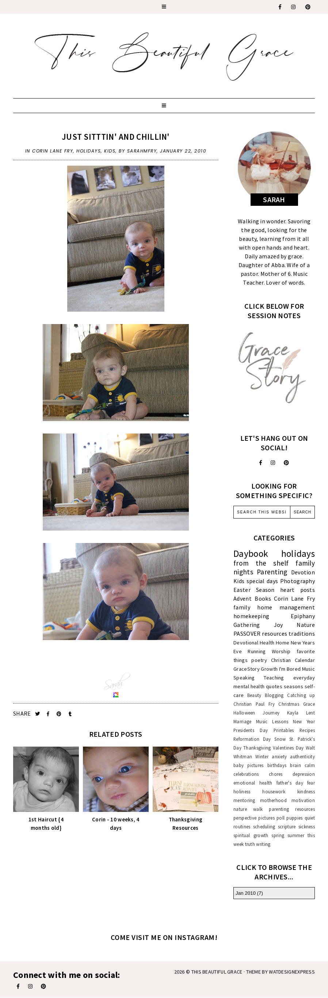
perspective (244, 818)
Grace (309, 704)
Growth (269, 669)
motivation (303, 800)
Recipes (307, 730)
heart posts (297, 589)
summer (295, 835)
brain (295, 765)
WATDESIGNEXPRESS (292, 971)
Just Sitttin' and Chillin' (116, 136)
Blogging (274, 695)
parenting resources (292, 809)
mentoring (244, 800)
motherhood (273, 800)
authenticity (302, 756)
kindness (306, 791)
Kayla (293, 713)
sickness (306, 826)
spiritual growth (250, 835)
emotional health (252, 783)
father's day (289, 783)
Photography (297, 581)
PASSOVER (246, 633)
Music (308, 669)
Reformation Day (252, 739)
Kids (109, 151)
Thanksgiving (257, 748)
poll (280, 818)
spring (277, 835)
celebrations (246, 774)
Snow (280, 739)
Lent (310, 713)
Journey (271, 713)
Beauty (254, 695)
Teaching (274, 677)
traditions (302, 633)
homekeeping (251, 616)
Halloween (244, 713)
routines (241, 826)
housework (273, 791)
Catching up (301, 695)
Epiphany (303, 616)
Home (282, 642)
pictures (266, 818)
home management (286, 607)
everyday (304, 677)
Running (257, 651)
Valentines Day (288, 748)
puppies (294, 818)
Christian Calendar (293, 660)
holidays (88, 151)
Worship (281, 651)
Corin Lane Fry (52, 151)
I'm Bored (290, 669)
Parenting (272, 571)
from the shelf (261, 563)
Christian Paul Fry (254, 704)
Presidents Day (250, 730)
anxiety (279, 756)
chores (276, 774)
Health (267, 642)
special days (262, 581)
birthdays (277, 765)
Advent (242, 598)
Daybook (250, 553)
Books (263, 598)
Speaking (244, 677)
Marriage (242, 721)
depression (304, 774)
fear (311, 783)
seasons (293, 686)
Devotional (245, 642)
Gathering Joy (258, 624)
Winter (261, 756)
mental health (248, 686)
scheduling (264, 826)
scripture (287, 826)
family (241, 607)
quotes (274, 686)
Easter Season (254, 589)
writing (263, 844)
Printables (284, 730)
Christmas (288, 704)
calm (310, 765)
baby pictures (248, 765)
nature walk (248, 809)
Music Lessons (272, 721)
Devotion (303, 572)
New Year (304, 721)
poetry (259, 660)
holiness (241, 791)
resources (274, 633)
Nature (306, 624)
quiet (310, 818)
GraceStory (246, 669)
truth (250, 844)
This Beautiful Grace (217, 971)
